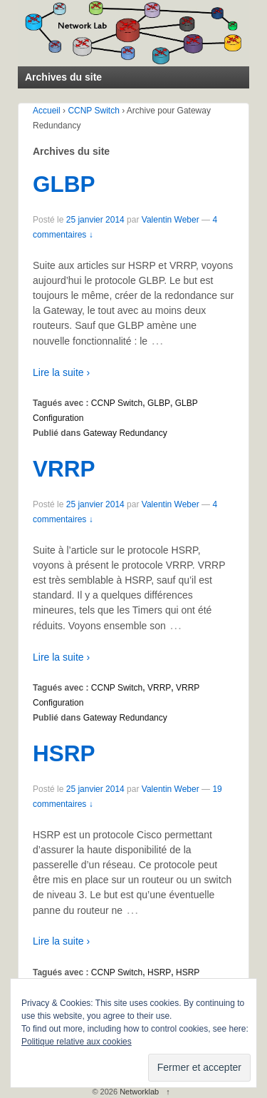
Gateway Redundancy (125, 433)
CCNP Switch (93, 111)
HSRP (64, 753)
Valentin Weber (170, 220)
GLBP (64, 184)
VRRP (64, 469)
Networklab (139, 1091)
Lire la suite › (61, 372)
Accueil (47, 111)
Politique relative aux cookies (76, 1042)
